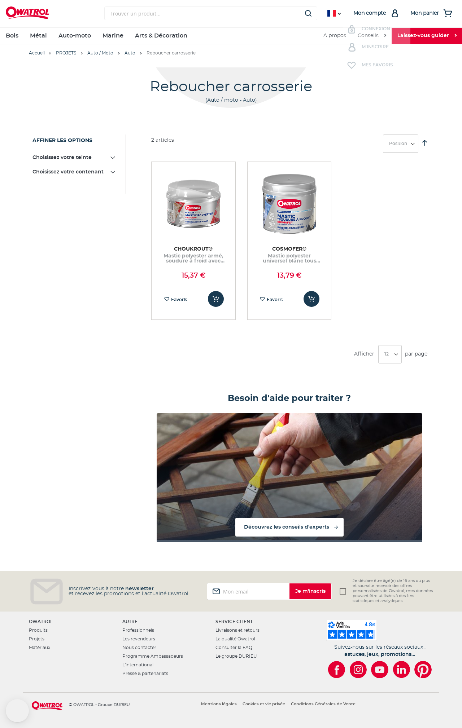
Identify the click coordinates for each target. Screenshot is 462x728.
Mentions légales (219, 704)
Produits (38, 630)
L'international (137, 665)
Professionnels (138, 630)
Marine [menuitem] (113, 36)
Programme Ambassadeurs (152, 656)
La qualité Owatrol (235, 639)
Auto (130, 53)
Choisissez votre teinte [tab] (62, 157)
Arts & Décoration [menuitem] (161, 36)
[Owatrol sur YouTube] (379, 669)
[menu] (231, 36)
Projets (36, 639)
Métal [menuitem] (38, 36)
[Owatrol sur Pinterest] (423, 669)
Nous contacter (139, 647)
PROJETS (66, 53)
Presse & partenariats (145, 673)
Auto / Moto (100, 53)
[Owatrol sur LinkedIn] (401, 669)
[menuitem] (372, 36)
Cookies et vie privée (264, 704)
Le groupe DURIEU (236, 656)
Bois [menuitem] (12, 36)
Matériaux (39, 647)
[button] (17, 710)
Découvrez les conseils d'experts (286, 527)
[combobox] (210, 13)
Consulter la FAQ (233, 647)
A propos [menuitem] (334, 35)
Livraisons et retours (237, 630)
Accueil (37, 53)
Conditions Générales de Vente (323, 704)
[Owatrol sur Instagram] (358, 669)
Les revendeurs (138, 639)
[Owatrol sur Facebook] (336, 669)
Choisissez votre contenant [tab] (68, 172)
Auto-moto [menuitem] (74, 36)
